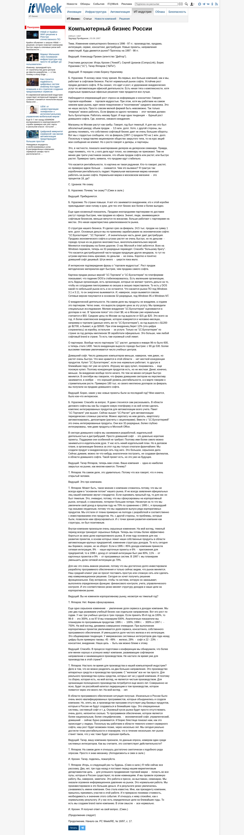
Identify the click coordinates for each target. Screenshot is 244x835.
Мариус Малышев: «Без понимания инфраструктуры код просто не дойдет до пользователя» (44, 59)
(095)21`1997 (74, 36)
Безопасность (177, 11)
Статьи (88, 18)
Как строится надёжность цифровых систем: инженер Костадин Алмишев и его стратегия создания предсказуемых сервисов (44, 85)
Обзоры (85, 4)
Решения (124, 18)
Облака (160, 11)
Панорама (33, 27)
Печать (73, 828)
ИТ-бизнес (33, 16)
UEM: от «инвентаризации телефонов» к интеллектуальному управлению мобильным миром (43, 111)
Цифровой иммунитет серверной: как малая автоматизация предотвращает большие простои (44, 136)
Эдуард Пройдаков (78, 38)
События (98, 4)
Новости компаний (105, 18)
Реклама (126, 4)
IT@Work (113, 4)
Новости (72, 4)
